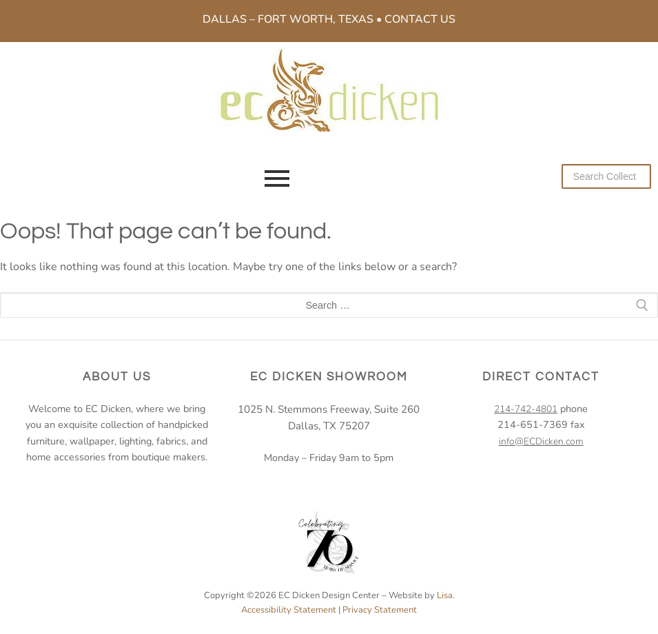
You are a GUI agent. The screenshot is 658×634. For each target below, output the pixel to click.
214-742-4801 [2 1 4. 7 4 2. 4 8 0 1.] (525, 409)
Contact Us (419, 19)
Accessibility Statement (288, 610)
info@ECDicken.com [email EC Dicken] (541, 441)
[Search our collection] (606, 176)
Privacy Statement (379, 610)
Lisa (445, 595)
